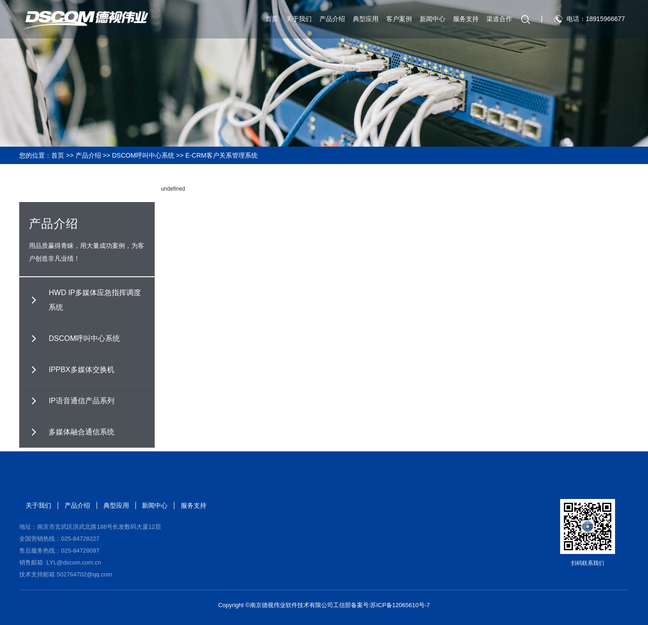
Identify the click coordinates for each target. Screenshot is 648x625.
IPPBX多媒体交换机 (81, 369)
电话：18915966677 (593, 19)
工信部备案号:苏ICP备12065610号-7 (381, 605)
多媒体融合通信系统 (81, 432)
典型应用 (363, 19)
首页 (269, 19)
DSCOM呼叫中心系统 (143, 155)
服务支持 (463, 19)
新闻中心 (430, 19)
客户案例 (396, 19)
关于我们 (296, 19)
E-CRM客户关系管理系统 (221, 155)
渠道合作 (496, 19)
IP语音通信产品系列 (81, 401)
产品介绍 (329, 19)
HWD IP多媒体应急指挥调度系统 (95, 300)
